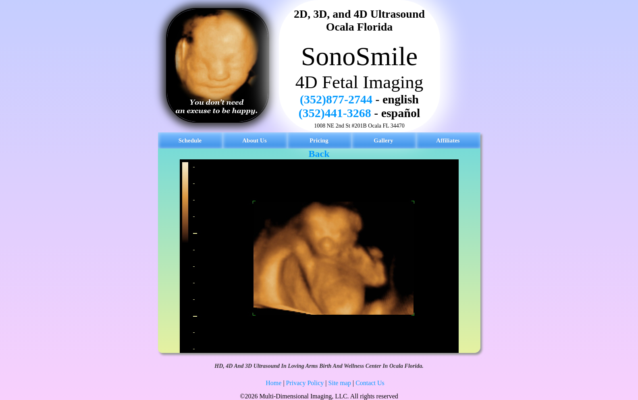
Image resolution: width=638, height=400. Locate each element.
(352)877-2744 (336, 99)
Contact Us (369, 382)
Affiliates (447, 140)
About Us (254, 140)
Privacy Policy (305, 382)
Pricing (319, 140)
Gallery (383, 140)
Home (273, 382)
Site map (339, 382)
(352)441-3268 (335, 113)
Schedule (190, 140)
